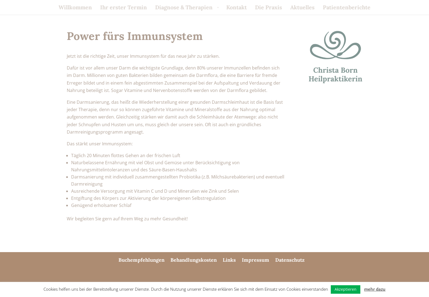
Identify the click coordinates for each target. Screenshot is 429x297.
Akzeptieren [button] (345, 289)
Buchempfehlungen (141, 260)
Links (229, 260)
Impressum (255, 260)
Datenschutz (290, 260)
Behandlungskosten (193, 260)
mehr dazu (374, 289)
